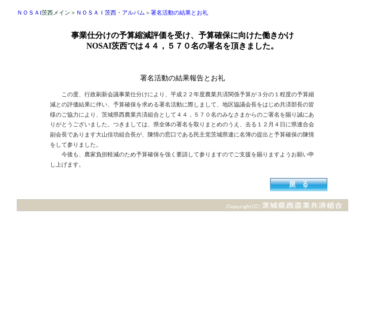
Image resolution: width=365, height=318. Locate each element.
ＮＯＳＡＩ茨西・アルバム (110, 12)
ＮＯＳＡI (29, 12)
